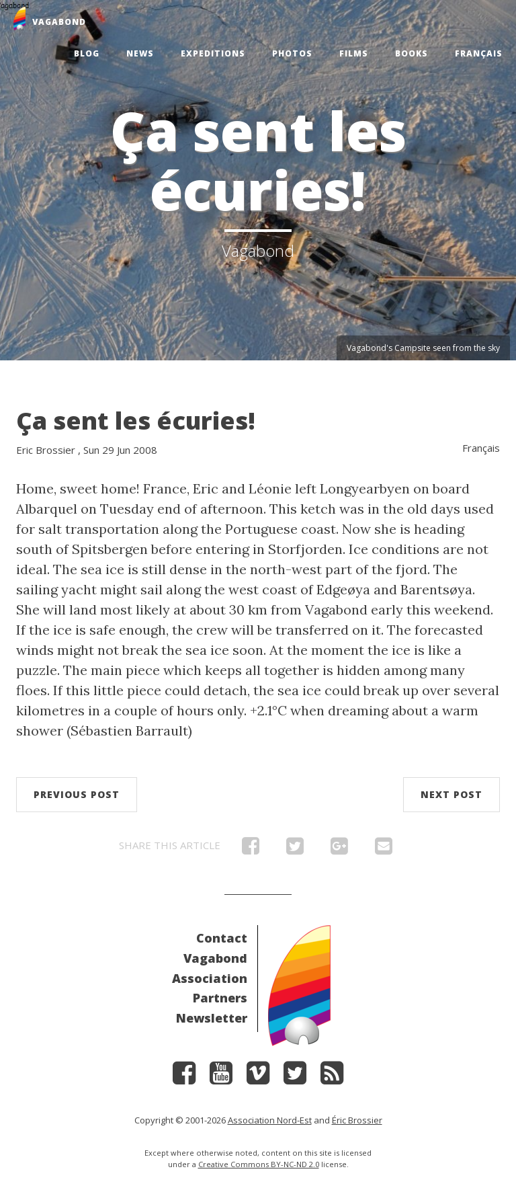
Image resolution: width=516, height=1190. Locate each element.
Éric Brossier (357, 1120)
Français (479, 53)
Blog (86, 53)
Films (353, 53)
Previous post (77, 794)
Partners (220, 998)
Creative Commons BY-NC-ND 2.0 (258, 1164)
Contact (221, 938)
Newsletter (211, 1018)
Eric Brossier (45, 450)
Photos (292, 53)
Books (411, 53)
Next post (451, 794)
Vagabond (215, 958)
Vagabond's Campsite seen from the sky (423, 348)
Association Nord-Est (270, 1120)
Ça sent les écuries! (135, 420)
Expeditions (213, 53)
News (140, 53)
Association (209, 978)
